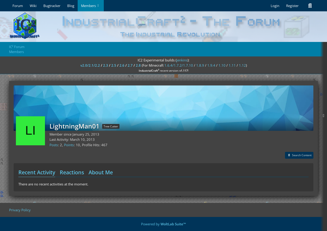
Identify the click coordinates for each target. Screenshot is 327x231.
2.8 (138, 65)
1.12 (242, 65)
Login (275, 5)
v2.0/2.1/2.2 (90, 65)
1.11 (232, 65)
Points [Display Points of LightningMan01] (69, 145)
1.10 (221, 65)
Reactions (72, 172)
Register (292, 5)
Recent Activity (36, 172)
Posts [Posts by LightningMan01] (54, 145)
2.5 (113, 65)
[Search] (310, 5)
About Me (101, 172)
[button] (299, 155)
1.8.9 (200, 65)
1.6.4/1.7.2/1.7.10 (178, 65)
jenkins (182, 60)
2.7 (130, 65)
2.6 (121, 65)
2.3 (105, 65)
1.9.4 (211, 65)
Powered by (163, 224)
